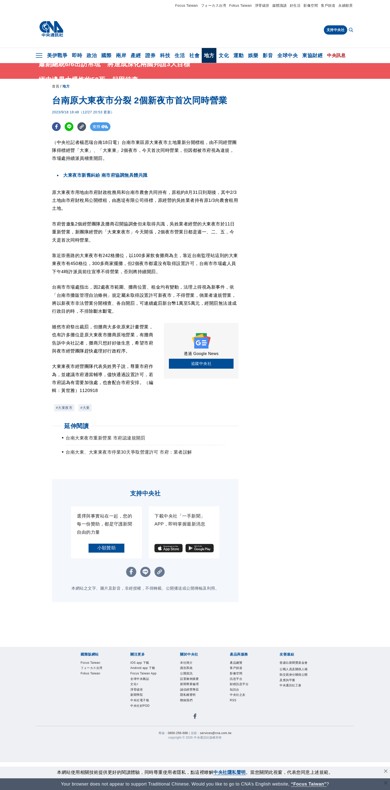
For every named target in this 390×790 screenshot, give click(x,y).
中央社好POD (140, 705)
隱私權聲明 (188, 695)
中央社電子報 (139, 700)
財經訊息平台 (239, 684)
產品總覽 (236, 662)
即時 (77, 55)
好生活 (295, 5)
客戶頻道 (328, 5)
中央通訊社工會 (290, 685)
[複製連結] (81, 126)
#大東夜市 (64, 408)
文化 (224, 55)
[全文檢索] (351, 30)
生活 (180, 55)
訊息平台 (236, 679)
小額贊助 (106, 547)
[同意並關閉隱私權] (386, 771)
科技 (165, 55)
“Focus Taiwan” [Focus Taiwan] (309, 784)
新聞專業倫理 (189, 684)
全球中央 (287, 55)
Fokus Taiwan (240, 5)
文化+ (134, 684)
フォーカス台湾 (213, 5)
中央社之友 (237, 695)
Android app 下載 (142, 668)
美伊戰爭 (57, 55)
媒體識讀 (279, 5)
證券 (150, 55)
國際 (106, 55)
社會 (194, 55)
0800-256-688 (178, 733)
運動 (238, 55)
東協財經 (312, 55)
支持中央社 (336, 30)
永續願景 (345, 5)
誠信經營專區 (189, 689)
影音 (268, 55)
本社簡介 (186, 662)
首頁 (55, 86)
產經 (136, 55)
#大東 (85, 408)
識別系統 (186, 668)
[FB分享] (56, 126)
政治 (92, 55)
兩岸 (121, 55)
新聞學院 (136, 695)
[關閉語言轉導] (386, 783)
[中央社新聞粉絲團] (195, 717)
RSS (233, 700)
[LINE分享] (69, 126)
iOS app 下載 (139, 662)
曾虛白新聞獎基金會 (294, 662)
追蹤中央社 (201, 363)
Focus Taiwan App (143, 673)
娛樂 (253, 55)
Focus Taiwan (186, 5)
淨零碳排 (262, 5)
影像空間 (310, 5)
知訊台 (234, 689)
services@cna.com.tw (215, 733)
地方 (209, 55)
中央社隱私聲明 (229, 772)
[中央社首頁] (51, 29)
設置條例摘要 (189, 679)
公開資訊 (186, 673)
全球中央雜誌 (139, 679)
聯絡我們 (186, 700)
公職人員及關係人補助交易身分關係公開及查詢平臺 (294, 674)
